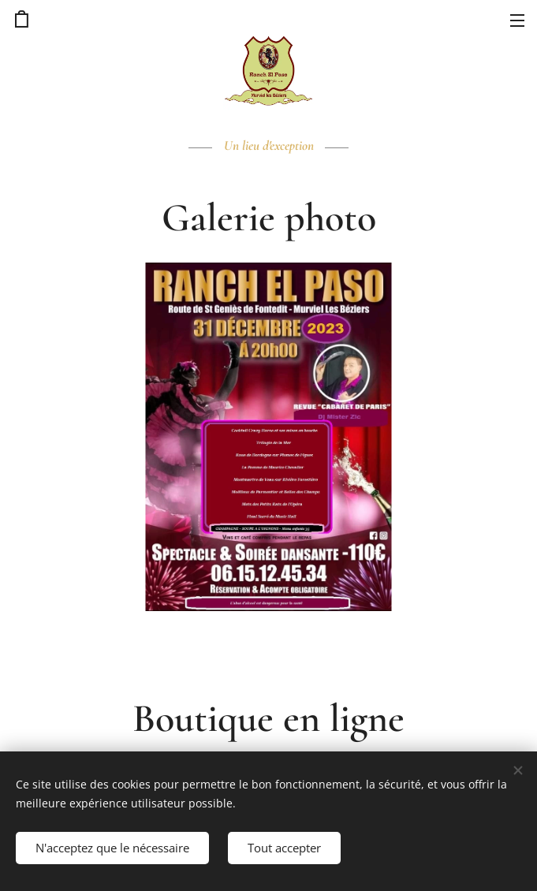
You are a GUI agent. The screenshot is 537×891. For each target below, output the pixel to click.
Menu (517, 20)
